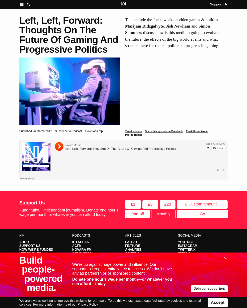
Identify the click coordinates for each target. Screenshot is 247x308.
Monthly (163, 214)
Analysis (133, 249)
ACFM (77, 245)
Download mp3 (94, 131)
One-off (137, 214)
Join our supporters (209, 288)
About (25, 242)
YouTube (186, 242)
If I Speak (80, 242)
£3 (133, 204)
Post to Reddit (133, 134)
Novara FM (82, 249)
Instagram (188, 245)
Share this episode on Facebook (164, 131)
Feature (132, 245)
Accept (218, 302)
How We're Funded (36, 249)
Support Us (219, 4)
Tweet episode (133, 131)
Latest (131, 242)
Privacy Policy (88, 304)
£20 (167, 204)
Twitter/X (187, 249)
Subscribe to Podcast (68, 131)
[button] (22, 4)
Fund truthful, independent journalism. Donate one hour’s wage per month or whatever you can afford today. (68, 212)
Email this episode (197, 131)
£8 (150, 204)
